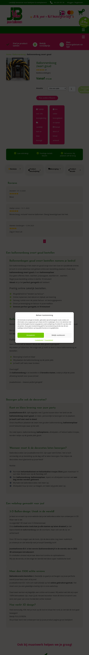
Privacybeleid (48, 340)
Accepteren (30, 335)
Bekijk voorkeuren (58, 335)
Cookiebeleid (39, 340)
